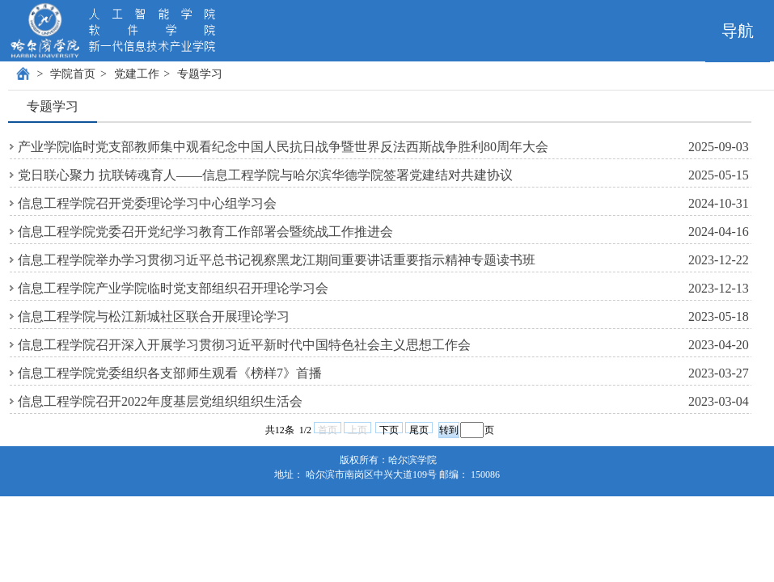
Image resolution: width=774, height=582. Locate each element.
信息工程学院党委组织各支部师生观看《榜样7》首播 (170, 373)
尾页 (419, 428)
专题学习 (199, 74)
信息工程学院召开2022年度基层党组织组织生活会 (160, 401)
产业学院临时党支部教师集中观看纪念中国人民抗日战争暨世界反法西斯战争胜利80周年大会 (283, 147)
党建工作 (136, 74)
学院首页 (72, 74)
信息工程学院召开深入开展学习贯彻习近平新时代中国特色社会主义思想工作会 (244, 345)
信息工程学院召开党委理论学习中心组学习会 (147, 203)
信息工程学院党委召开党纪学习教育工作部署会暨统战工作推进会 (205, 231)
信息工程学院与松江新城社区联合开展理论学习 (154, 316)
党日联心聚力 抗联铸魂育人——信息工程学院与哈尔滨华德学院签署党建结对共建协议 (265, 175)
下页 (389, 428)
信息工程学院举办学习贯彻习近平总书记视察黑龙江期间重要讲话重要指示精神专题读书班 (276, 260)
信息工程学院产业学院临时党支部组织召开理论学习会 (173, 288)
